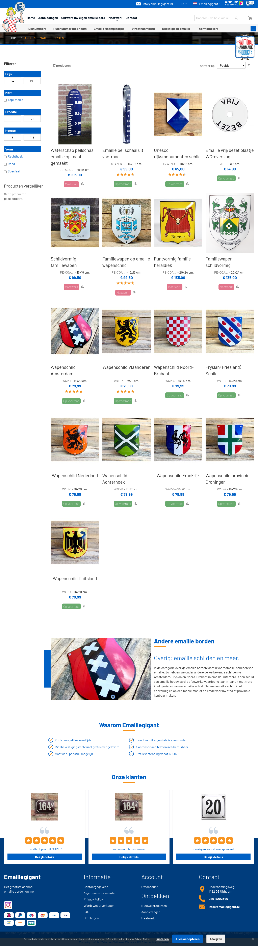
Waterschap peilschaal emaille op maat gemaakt (73, 156)
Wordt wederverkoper (99, 905)
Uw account (149, 887)
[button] (183, 4)
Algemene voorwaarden (100, 893)
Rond (9, 164)
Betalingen (91, 918)
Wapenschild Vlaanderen (127, 367)
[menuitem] (36, 28)
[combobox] (217, 18)
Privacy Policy (93, 899)
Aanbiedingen (48, 18)
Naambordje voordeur (20, 933)
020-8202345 (218, 898)
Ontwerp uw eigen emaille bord (83, 18)
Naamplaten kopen (118, 933)
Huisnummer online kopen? (58, 933)
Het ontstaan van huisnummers (157, 933)
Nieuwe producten (154, 906)
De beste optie (91, 933)
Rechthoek (13, 157)
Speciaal (12, 172)
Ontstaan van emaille (197, 933)
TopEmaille (13, 100)
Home (31, 18)
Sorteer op (207, 65)
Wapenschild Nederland (75, 475)
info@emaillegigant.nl (154, 3)
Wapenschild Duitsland (75, 578)
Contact (131, 18)
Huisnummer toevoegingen (234, 933)
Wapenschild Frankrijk (178, 475)
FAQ (86, 912)
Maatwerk (148, 918)
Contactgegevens (96, 887)
